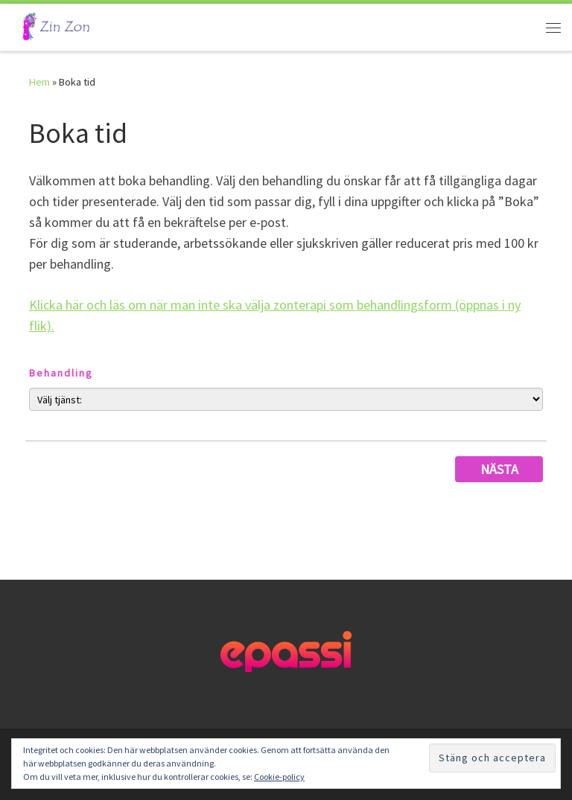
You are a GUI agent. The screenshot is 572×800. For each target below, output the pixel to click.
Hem (39, 82)
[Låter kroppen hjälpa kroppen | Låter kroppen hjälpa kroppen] (53, 25)
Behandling (61, 373)
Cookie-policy (279, 776)
